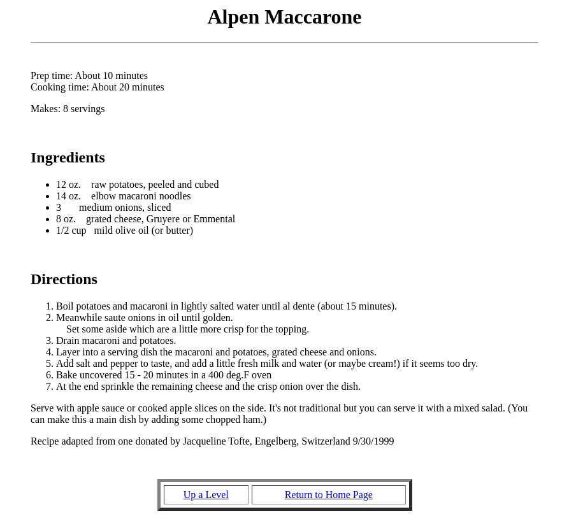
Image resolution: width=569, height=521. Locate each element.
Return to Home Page (329, 494)
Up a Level (206, 494)
